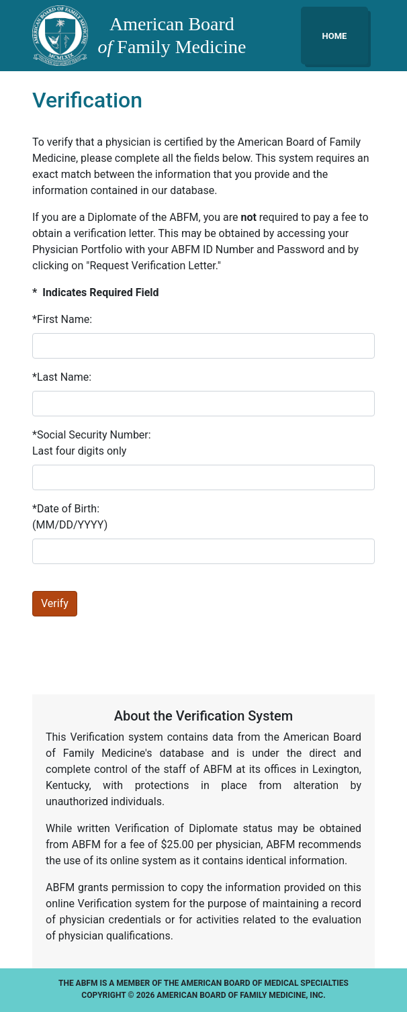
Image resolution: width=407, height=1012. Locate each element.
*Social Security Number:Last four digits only (91, 442)
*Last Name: (61, 377)
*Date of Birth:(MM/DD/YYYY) (69, 516)
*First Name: (62, 319)
